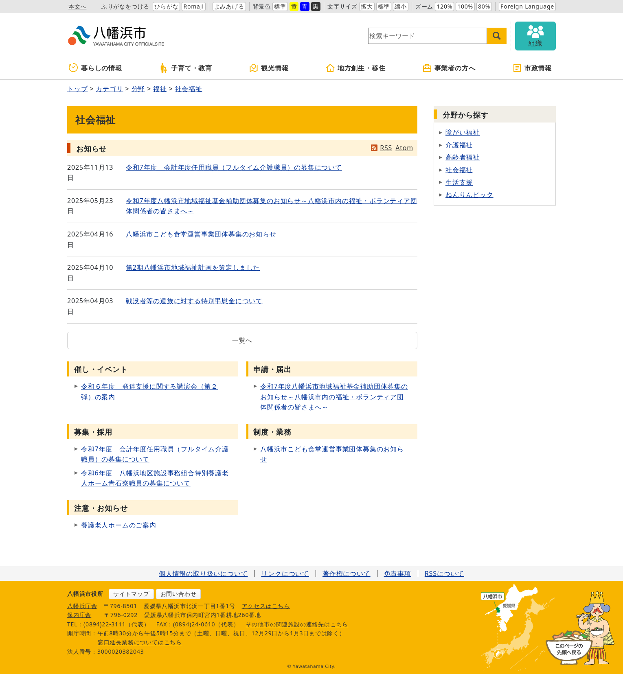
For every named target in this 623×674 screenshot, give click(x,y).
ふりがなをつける (125, 6)
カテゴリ (109, 88)
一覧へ (242, 340)
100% (465, 6)
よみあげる (229, 6)
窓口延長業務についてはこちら (140, 642)
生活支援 (459, 182)
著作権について (346, 573)
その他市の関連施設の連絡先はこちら (297, 624)
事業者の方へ (449, 68)
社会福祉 (188, 88)
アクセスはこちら (266, 606)
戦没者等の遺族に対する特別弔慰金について (194, 300)
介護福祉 (459, 144)
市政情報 (532, 68)
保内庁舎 (79, 615)
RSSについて (444, 573)
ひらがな (166, 6)
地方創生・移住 (355, 68)
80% (484, 6)
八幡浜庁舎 (82, 606)
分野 (138, 88)
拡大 (367, 6)
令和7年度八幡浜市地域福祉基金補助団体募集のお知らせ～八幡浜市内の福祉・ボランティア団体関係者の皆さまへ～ (334, 396)
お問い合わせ (178, 593)
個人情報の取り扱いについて (203, 573)
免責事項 (397, 573)
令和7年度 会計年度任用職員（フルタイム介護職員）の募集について (234, 167)
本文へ (77, 6)
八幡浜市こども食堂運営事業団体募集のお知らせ (201, 234)
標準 (280, 6)
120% (444, 6)
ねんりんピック (469, 194)
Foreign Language (527, 6)
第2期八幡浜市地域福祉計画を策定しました (193, 267)
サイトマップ (131, 593)
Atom (404, 147)
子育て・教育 (185, 68)
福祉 (160, 88)
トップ (77, 88)
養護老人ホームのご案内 (118, 525)
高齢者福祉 (462, 157)
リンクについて (285, 573)
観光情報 (268, 68)
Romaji (193, 6)
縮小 (401, 6)
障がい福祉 (462, 132)
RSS (386, 147)
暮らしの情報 (95, 68)
